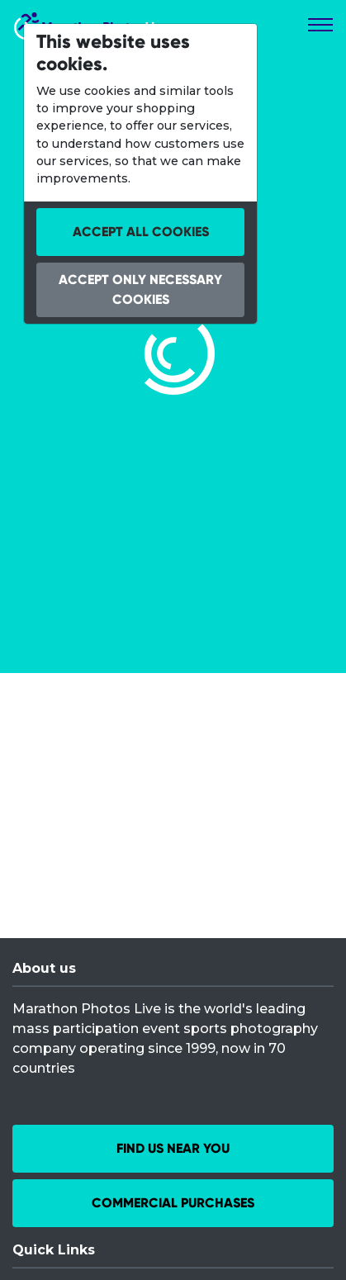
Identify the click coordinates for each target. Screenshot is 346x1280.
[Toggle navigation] (320, 24)
